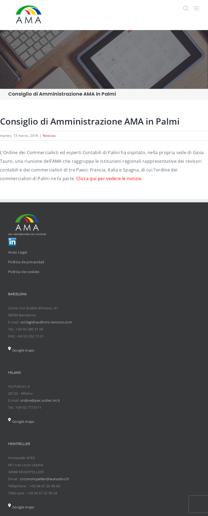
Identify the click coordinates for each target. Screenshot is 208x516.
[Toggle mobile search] (185, 8)
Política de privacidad (26, 261)
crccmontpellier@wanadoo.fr (44, 478)
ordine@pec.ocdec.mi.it (40, 400)
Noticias (49, 135)
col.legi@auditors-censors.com (46, 322)
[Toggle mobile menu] (197, 8)
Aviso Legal (17, 252)
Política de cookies (24, 271)
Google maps (21, 350)
